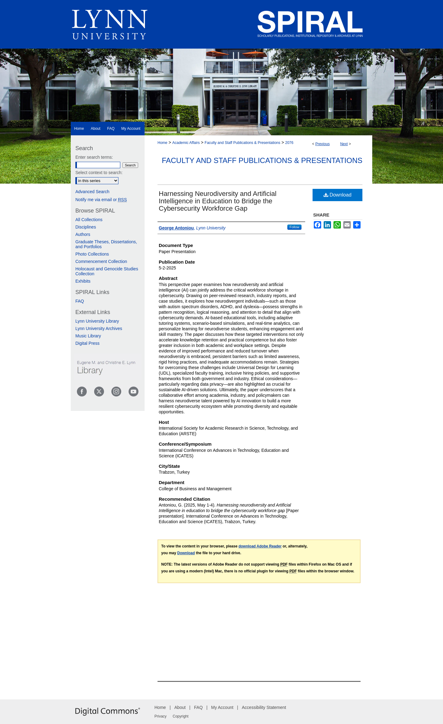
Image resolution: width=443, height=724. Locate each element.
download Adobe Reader (259, 546)
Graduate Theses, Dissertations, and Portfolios (106, 244)
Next (344, 144)
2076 (289, 143)
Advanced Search (92, 191)
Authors (82, 234)
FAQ (79, 301)
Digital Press (87, 343)
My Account (222, 707)
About (180, 707)
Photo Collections (92, 254)
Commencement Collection (101, 261)
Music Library (88, 335)
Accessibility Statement (264, 707)
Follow (294, 227)
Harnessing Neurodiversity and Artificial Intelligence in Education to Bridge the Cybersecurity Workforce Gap (218, 201)
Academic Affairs (186, 143)
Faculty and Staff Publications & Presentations (242, 143)
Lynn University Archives (98, 328)
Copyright (180, 716)
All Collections (88, 219)
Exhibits (82, 281)
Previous (322, 144)
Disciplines (85, 227)
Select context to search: (98, 172)
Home (162, 143)
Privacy (160, 716)
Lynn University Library (97, 321)
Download (338, 194)
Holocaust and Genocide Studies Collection (106, 271)
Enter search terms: (94, 157)
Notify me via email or (101, 199)
